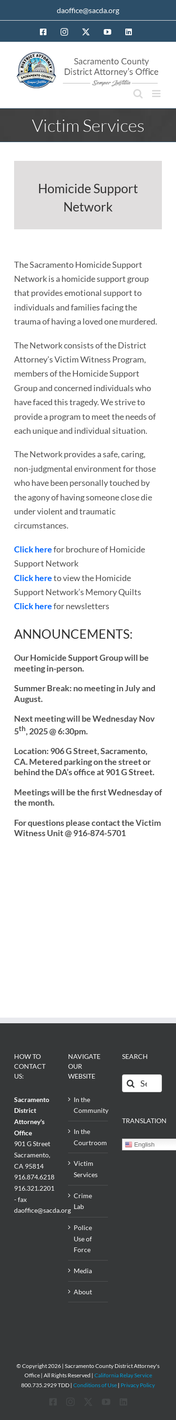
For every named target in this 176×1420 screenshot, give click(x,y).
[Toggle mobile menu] (157, 93)
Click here (33, 549)
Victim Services (86, 1168)
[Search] (131, 1083)
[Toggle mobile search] (138, 93)
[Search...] (142, 1083)
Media (83, 1271)
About (83, 1292)
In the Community (88, 1105)
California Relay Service (123, 1375)
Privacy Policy (138, 1385)
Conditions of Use (95, 1385)
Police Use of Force (83, 1239)
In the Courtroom (88, 1137)
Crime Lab (83, 1201)
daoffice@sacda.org (88, 10)
